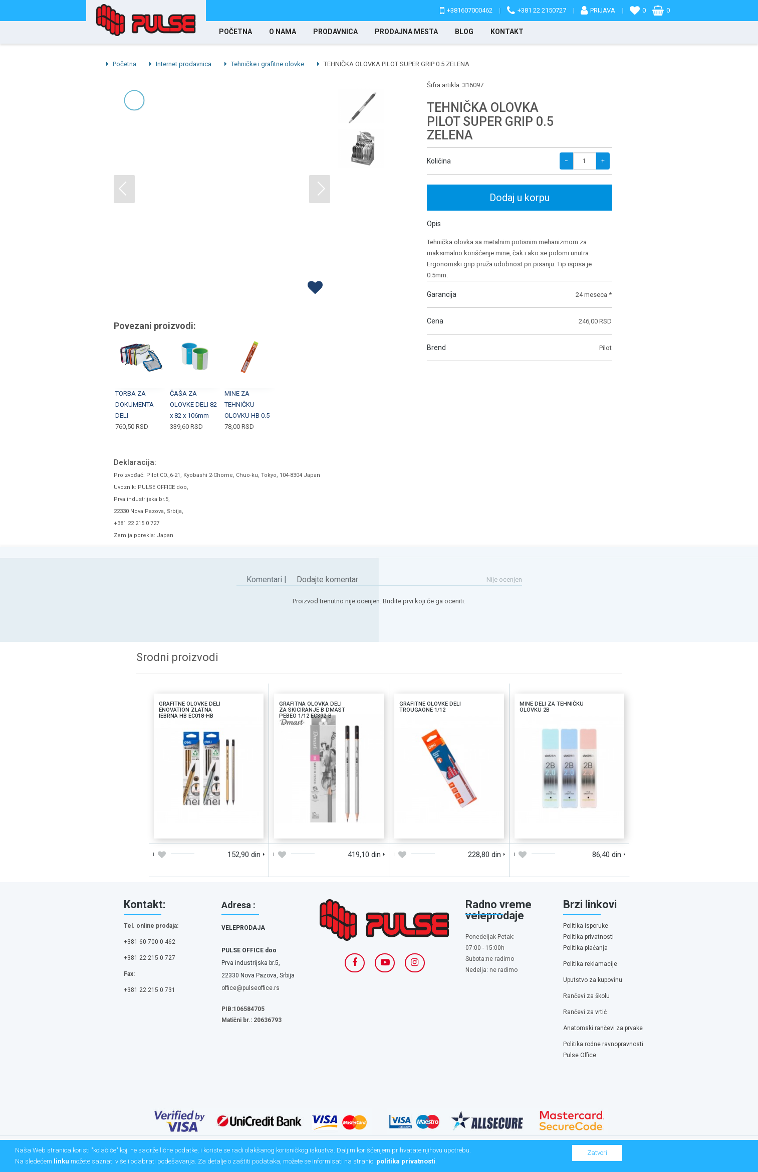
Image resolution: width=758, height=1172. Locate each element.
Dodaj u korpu (519, 198)
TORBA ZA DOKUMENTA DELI (134, 404)
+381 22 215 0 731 (149, 989)
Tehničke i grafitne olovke (264, 64)
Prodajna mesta (406, 32)
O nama (282, 32)
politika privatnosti (405, 1161)
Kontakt (507, 32)
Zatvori (597, 1152)
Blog (464, 32)
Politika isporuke (585, 925)
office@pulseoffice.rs (250, 987)
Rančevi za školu (586, 995)
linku (61, 1161)
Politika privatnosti (588, 936)
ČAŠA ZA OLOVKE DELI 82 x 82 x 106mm (193, 404)
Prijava (602, 10)
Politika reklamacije (590, 963)
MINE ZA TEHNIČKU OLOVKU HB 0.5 (247, 404)
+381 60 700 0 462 (149, 941)
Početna (235, 32)
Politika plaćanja (585, 947)
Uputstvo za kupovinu (592, 979)
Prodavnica (335, 32)
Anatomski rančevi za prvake (603, 1028)
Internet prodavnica (180, 64)
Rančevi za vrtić (585, 1012)
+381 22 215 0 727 (149, 957)
